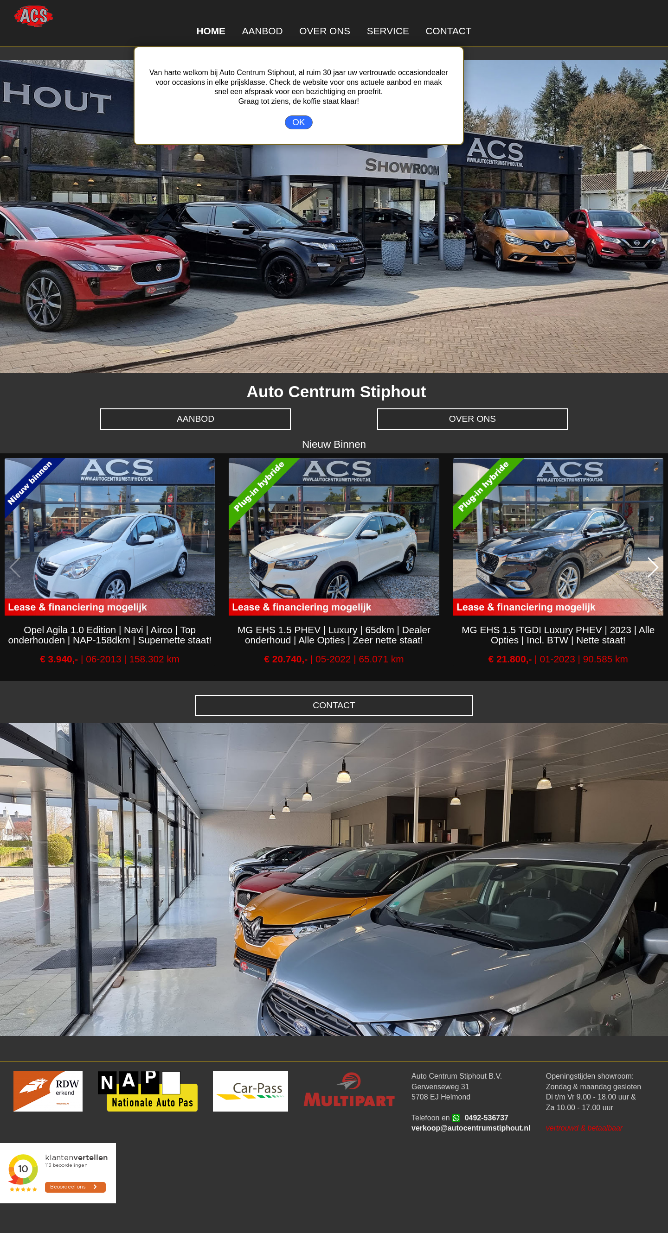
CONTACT (449, 30)
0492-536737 (486, 1118)
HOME (210, 30)
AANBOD (262, 30)
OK (298, 122)
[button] (652, 567)
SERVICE (388, 30)
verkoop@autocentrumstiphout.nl (471, 1128)
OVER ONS (324, 30)
